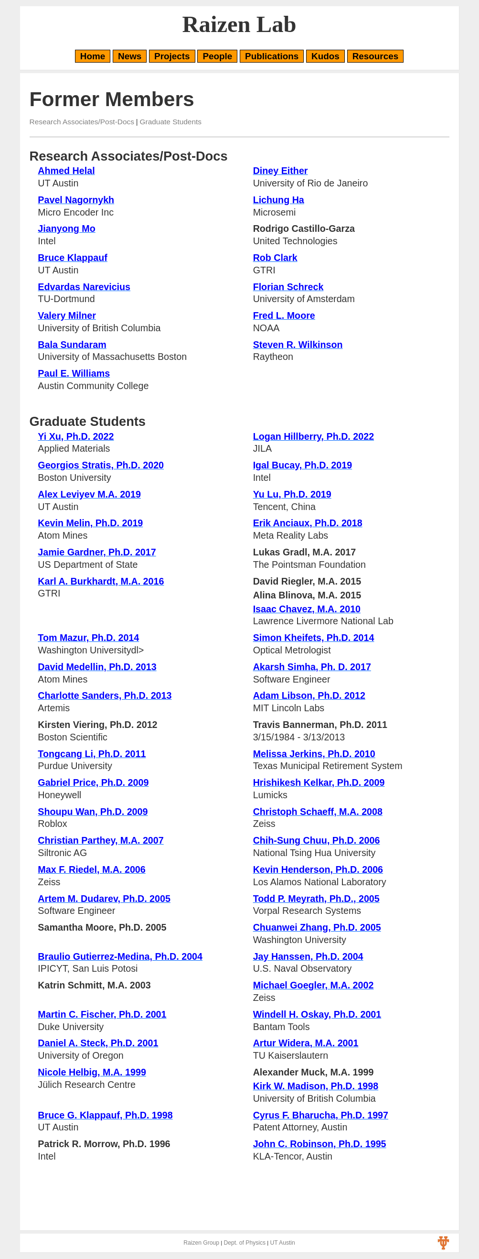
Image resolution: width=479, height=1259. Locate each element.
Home (92, 56)
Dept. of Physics (245, 1242)
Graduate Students (171, 122)
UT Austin (282, 1242)
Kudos (325, 56)
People (217, 56)
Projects (172, 56)
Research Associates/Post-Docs (82, 122)
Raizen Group (201, 1242)
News (129, 56)
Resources (375, 56)
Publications (271, 56)
